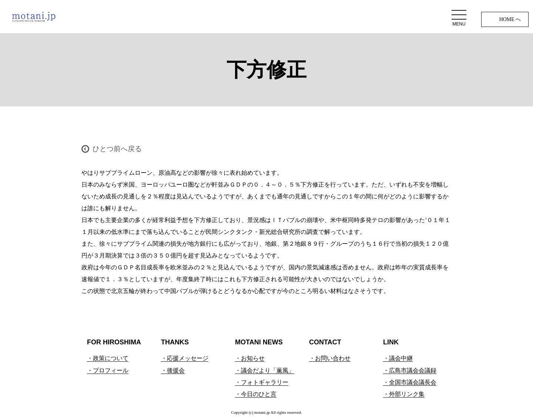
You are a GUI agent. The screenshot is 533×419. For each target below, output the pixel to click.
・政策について (107, 358)
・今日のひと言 (255, 394)
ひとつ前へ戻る (117, 149)
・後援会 (173, 370)
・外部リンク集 (404, 394)
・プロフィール (107, 370)
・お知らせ (250, 358)
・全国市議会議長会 (409, 382)
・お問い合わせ (330, 358)
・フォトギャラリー (261, 382)
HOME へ (510, 19)
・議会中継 (398, 358)
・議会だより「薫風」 (264, 370)
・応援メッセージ (184, 358)
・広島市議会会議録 (409, 370)
